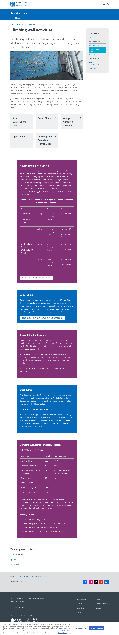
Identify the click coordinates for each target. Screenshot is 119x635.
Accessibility (81, 599)
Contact (98, 608)
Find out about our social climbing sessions (42, 318)
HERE (61, 531)
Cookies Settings (102, 603)
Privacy (79, 604)
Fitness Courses (94, 59)
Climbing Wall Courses (34, 24)
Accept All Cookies (96, 631)
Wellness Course (94, 42)
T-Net (79, 612)
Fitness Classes (94, 38)
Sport (12, 576)
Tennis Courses (94, 55)
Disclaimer (81, 608)
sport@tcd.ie (30, 368)
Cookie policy (100, 599)
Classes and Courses (17, 24)
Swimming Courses (95, 45)
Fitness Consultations (94, 63)
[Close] (115, 631)
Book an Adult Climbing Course (36, 278)
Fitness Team (93, 68)
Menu (15, 18)
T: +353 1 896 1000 (17, 607)
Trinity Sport (19, 13)
